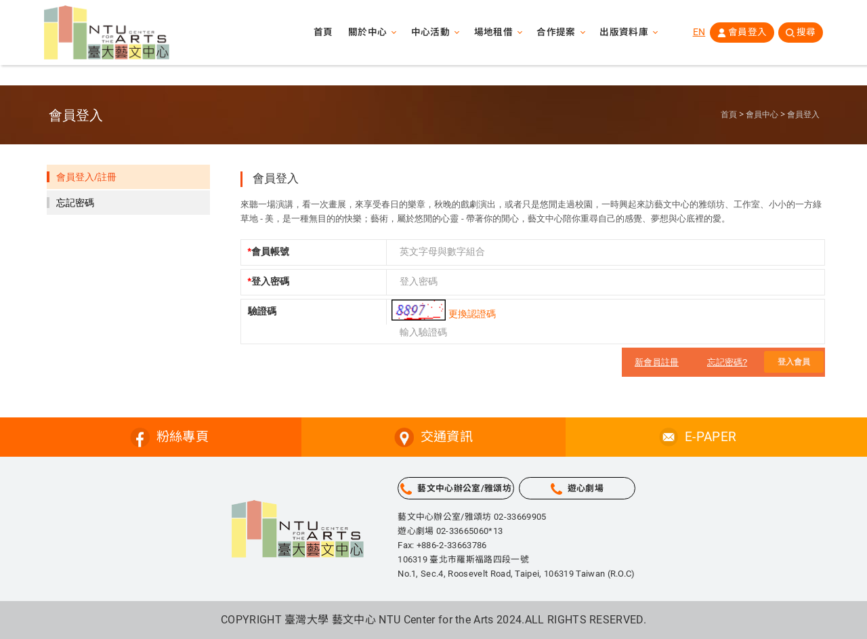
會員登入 (746, 33)
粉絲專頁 (182, 437)
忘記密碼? (727, 362)
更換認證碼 (472, 313)
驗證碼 (262, 311)
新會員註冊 (657, 362)
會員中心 (762, 114)
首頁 (320, 33)
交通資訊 (447, 437)
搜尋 (806, 33)
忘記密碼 (75, 202)
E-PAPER (710, 437)
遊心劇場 (586, 488)
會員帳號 (268, 251)
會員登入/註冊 (86, 176)
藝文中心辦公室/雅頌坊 (464, 488)
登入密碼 (268, 281)
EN (697, 33)
